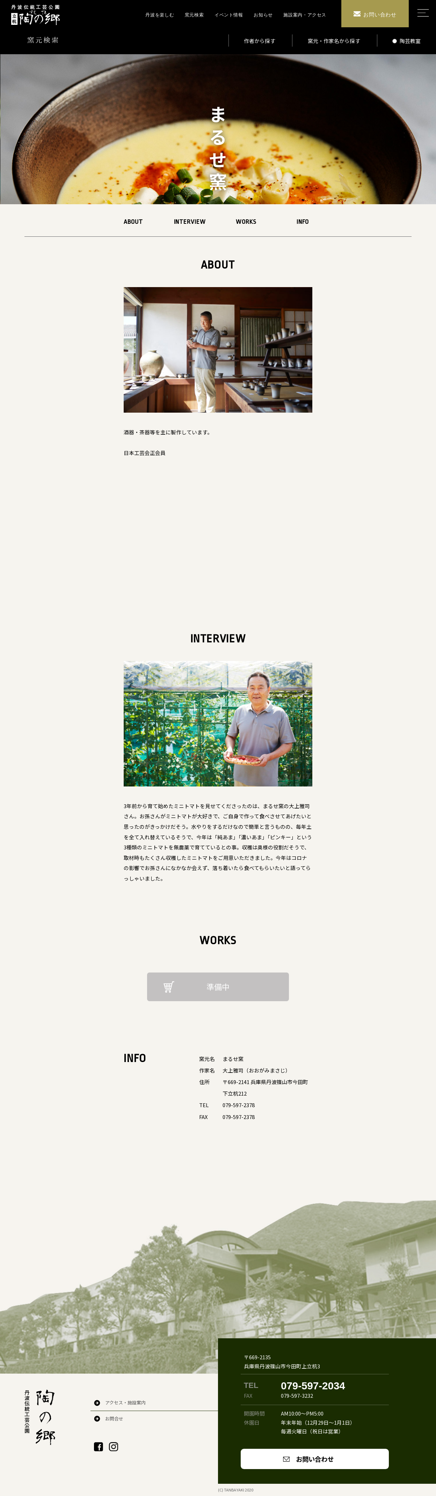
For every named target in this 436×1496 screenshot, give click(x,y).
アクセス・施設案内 (125, 1402)
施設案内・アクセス (304, 14)
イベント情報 (229, 14)
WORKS (246, 221)
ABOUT (133, 221)
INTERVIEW (190, 221)
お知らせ (263, 14)
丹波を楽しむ (159, 14)
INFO (303, 221)
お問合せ (114, 1418)
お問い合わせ (315, 1458)
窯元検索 (194, 14)
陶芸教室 (406, 40)
